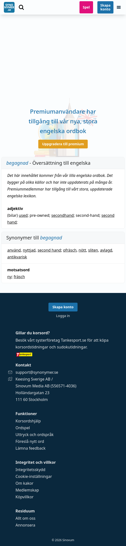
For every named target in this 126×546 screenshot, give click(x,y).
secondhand (62, 215)
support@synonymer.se (37, 372)
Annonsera (25, 525)
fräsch (19, 276)
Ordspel (23, 427)
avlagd (106, 250)
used (23, 215)
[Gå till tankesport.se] (63, 354)
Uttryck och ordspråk (35, 434)
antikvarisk (17, 257)
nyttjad (29, 250)
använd (14, 250)
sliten (93, 250)
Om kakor (24, 483)
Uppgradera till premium (63, 144)
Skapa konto (105, 7)
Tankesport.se (73, 340)
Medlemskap (27, 490)
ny (9, 276)
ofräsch (70, 250)
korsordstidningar (32, 347)
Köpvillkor (24, 497)
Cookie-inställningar (34, 476)
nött (82, 250)
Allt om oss (25, 518)
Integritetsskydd (30, 469)
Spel (86, 7)
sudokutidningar (72, 347)
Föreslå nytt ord (30, 441)
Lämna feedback (31, 448)
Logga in (63, 315)
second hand (49, 250)
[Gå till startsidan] (9, 7)
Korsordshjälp (28, 421)
